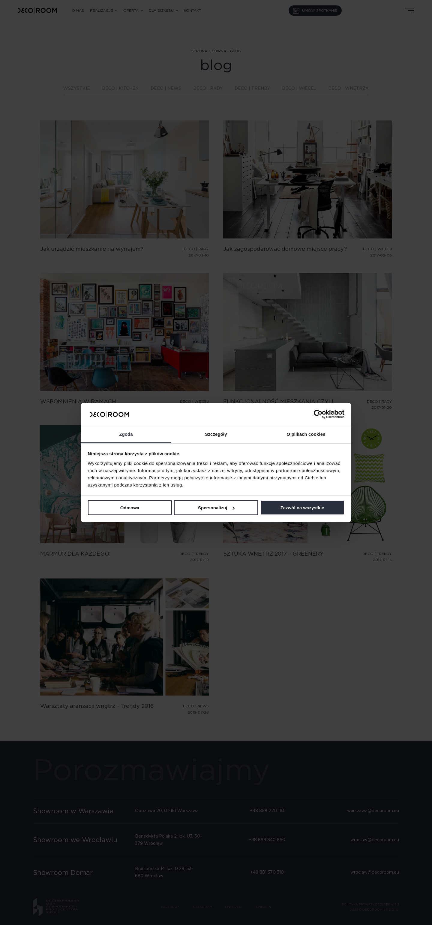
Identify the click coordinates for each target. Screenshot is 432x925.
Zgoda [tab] (126, 434)
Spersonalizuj (216, 507)
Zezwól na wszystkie (302, 507)
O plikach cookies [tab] (305, 434)
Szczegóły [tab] (216, 434)
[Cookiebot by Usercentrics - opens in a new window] (318, 414)
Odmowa (129, 507)
